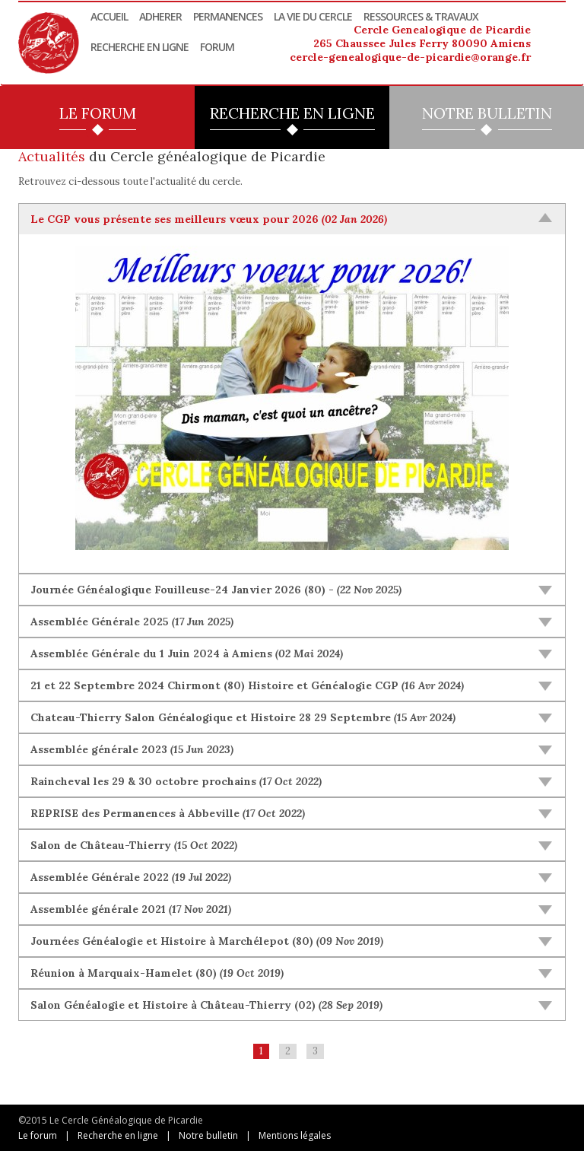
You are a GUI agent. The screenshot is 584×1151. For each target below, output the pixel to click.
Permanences (227, 16)
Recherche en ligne (139, 47)
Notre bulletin (208, 1135)
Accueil (109, 16)
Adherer (160, 16)
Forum (217, 47)
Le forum (37, 1135)
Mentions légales (295, 1135)
